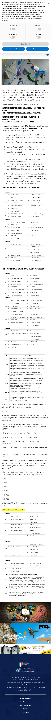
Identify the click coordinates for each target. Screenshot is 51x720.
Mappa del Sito (25, 705)
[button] (48, 3)
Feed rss (25, 712)
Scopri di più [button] (25, 44)
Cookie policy (25, 702)
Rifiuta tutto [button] (14, 49)
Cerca (25, 709)
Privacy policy (25, 698)
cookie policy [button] (31, 8)
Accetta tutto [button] (37, 49)
